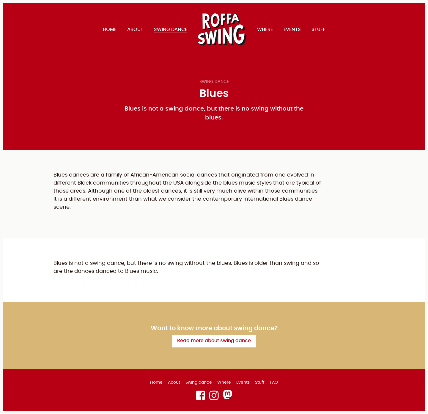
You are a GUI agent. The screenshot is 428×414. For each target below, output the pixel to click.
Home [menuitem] (110, 29)
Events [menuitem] (292, 29)
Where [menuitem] (265, 29)
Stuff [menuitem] (318, 29)
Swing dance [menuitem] (170, 29)
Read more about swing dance (214, 340)
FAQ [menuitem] (274, 382)
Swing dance (214, 82)
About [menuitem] (135, 29)
